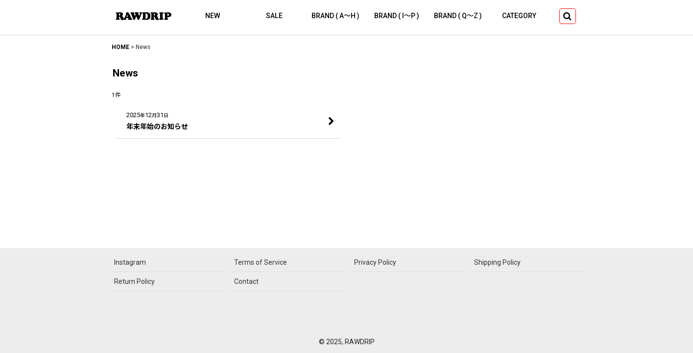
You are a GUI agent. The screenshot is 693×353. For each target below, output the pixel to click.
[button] (567, 16)
